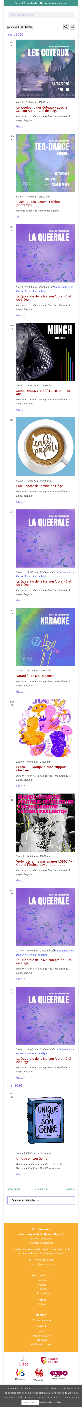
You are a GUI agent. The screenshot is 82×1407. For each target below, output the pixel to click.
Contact (42, 1331)
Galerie (42, 1304)
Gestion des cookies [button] (42, 1344)
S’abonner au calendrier (23, 1200)
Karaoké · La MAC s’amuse (35, 676)
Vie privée (42, 1339)
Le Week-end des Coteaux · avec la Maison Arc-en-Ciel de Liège (41, 109)
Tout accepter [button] (30, 1402)
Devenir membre (42, 1320)
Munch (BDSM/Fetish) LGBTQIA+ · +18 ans (43, 392)
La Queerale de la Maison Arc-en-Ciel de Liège (43, 298)
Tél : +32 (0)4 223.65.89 (41, 1260)
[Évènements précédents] (13, 1189)
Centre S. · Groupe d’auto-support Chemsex (41, 768)
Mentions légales (42, 1335)
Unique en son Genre (32, 1159)
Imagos (44, 1288)
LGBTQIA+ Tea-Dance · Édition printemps (38, 203)
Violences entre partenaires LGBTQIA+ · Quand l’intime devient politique (45, 863)
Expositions (43, 1293)
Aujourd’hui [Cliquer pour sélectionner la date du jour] (41, 1189)
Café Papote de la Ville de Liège (39, 486)
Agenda (42, 1299)
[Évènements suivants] (70, 1189)
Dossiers (42, 1280)
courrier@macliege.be (41, 1264)
